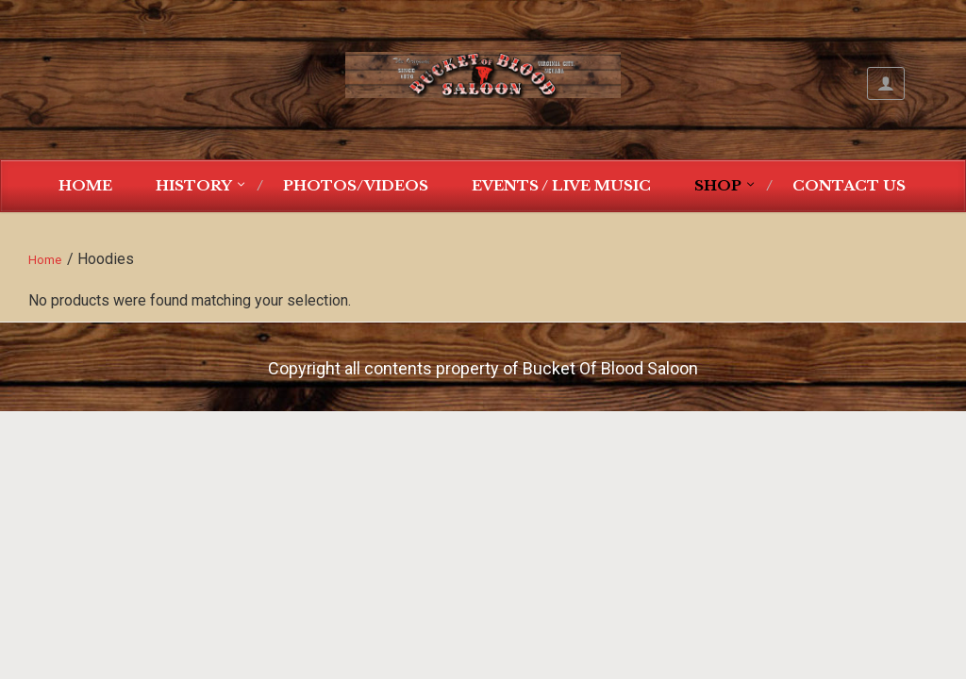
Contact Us (849, 185)
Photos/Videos (355, 185)
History (194, 185)
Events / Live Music (561, 185)
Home (85, 185)
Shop (717, 185)
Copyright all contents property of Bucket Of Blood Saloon (483, 368)
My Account (886, 83)
